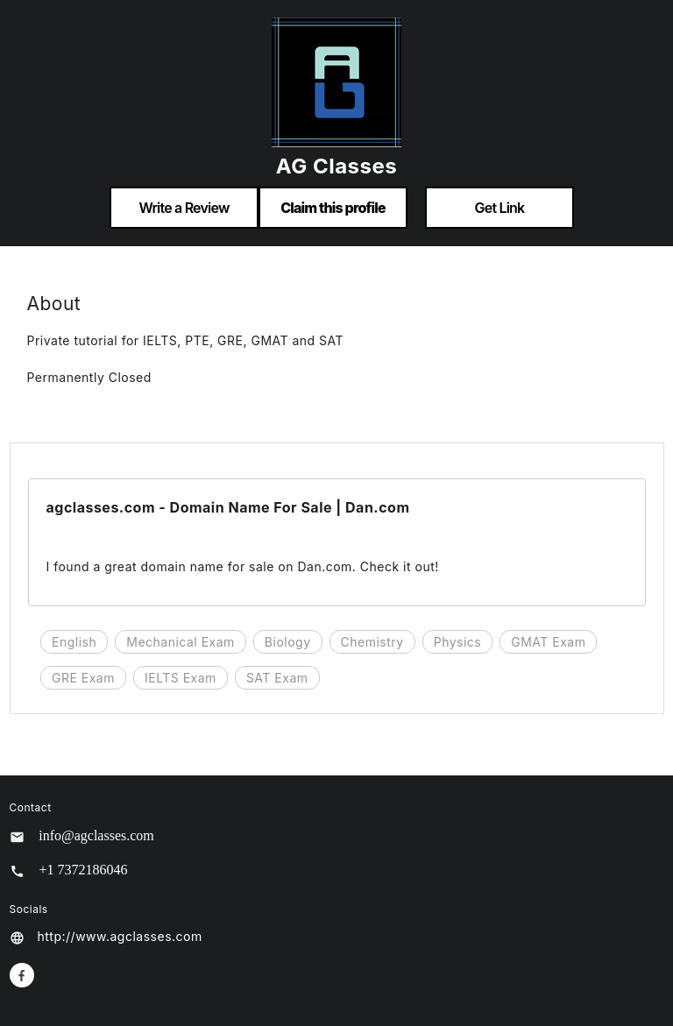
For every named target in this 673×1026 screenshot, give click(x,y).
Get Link (500, 207)
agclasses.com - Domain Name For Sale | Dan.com (228, 507)
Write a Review (183, 207)
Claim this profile (333, 207)
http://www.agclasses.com (120, 936)
